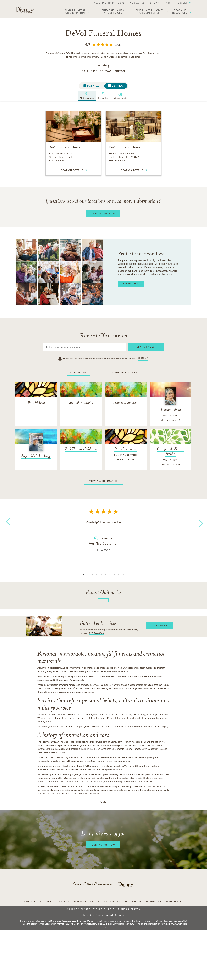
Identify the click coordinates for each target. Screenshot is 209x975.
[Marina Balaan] (170, 404)
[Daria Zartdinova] (126, 447)
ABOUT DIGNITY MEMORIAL (109, 3)
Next (198, 521)
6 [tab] (105, 574)
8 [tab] (114, 574)
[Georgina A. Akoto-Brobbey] (170, 449)
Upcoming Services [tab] (123, 372)
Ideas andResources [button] (179, 11)
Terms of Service (109, 902)
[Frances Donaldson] (126, 395)
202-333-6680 (57, 160)
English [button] (183, 3)
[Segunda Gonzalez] (81, 395)
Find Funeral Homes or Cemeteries (150, 11)
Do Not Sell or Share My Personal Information (103, 915)
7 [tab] (110, 574)
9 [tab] (118, 574)
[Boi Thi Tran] (36, 395)
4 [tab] (96, 574)
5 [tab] (101, 574)
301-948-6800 (117, 160)
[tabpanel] (103, 536)
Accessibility (133, 902)
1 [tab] (83, 574)
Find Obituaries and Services (113, 11)
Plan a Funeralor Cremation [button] (75, 11)
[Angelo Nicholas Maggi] (36, 446)
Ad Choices (174, 902)
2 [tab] (88, 574)
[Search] (84, 347)
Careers (64, 902)
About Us (30, 902)
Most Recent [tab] (79, 372)
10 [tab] (123, 574)
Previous (7, 527)
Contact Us (47, 902)
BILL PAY (155, 3)
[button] (183, 3)
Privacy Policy (84, 902)
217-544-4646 (96, 633)
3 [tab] (92, 574)
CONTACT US (137, 3)
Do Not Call (154, 902)
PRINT (168, 3)
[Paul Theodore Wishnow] (81, 442)
